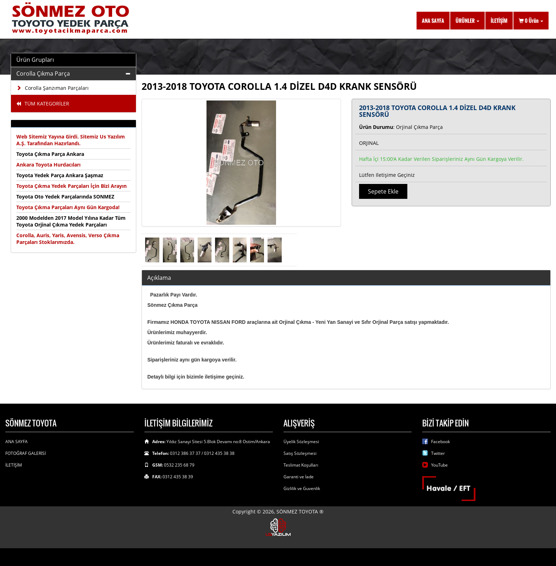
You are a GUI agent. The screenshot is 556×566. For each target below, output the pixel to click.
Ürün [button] (531, 20)
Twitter (438, 453)
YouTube (439, 465)
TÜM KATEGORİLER (42, 103)
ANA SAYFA (433, 20)
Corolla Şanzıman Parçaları (52, 88)
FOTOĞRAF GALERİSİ (25, 453)
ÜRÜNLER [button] (467, 20)
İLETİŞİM (499, 20)
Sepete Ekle (383, 191)
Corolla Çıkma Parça (43, 73)
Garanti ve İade (298, 477)
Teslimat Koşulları (300, 465)
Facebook (440, 442)
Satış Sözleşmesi (299, 453)
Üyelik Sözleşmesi (301, 442)
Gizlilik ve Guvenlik (301, 488)
